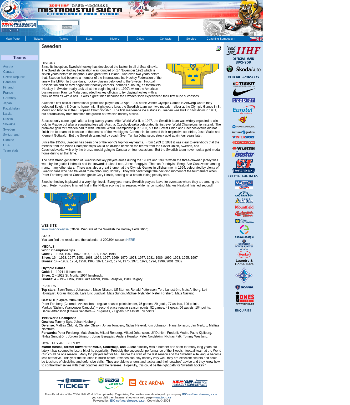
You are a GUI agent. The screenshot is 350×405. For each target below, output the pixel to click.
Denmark (9, 82)
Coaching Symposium (221, 38)
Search (67, 27)
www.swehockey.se (55, 229)
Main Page (13, 38)
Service (191, 38)
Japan (7, 103)
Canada (8, 72)
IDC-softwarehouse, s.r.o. (127, 400)
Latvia (7, 114)
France (8, 93)
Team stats (10, 150)
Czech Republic (14, 77)
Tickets (38, 38)
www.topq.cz (162, 397)
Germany (9, 98)
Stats (89, 38)
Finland (8, 87)
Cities (140, 38)
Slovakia (9, 124)
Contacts (165, 38)
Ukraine (8, 140)
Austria (8, 66)
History (114, 38)
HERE (130, 240)
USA (6, 145)
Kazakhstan (11, 108)
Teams (63, 38)
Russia (8, 119)
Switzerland (11, 135)
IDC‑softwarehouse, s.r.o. (199, 394)
